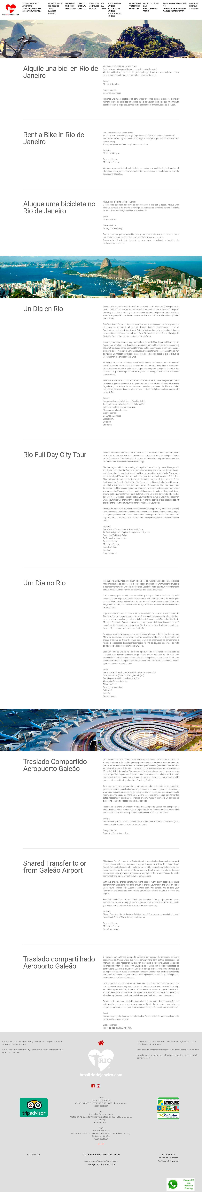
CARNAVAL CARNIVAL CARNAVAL (82, 6)
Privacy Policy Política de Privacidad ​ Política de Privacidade (168, 1157)
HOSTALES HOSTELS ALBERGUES (194, 6)
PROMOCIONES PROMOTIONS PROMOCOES (135, 6)
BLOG (101, 1143)
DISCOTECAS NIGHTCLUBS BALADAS (94, 6)
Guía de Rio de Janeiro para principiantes (101, 1154)
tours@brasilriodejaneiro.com (101, 1164)
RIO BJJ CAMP (103, 6)
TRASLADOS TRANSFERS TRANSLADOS (70, 6)
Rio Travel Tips (33, 1154)
